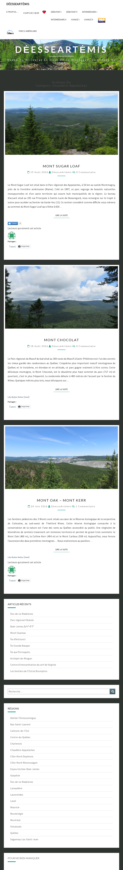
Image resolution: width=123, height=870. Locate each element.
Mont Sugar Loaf (61, 166)
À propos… (12, 11)
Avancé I (75, 19)
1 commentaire (85, 506)
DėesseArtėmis (17, 4)
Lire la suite (62, 215)
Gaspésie (15, 775)
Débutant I (56, 11)
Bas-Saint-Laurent (20, 724)
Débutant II (71, 11)
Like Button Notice (15, 397)
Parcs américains (28, 31)
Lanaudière (16, 788)
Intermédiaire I (89, 11)
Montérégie (16, 813)
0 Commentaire (86, 172)
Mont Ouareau (18, 632)
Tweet (12, 246)
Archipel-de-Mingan (21, 658)
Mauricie (14, 807)
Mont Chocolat (61, 340)
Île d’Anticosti (17, 639)
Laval (13, 800)
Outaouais (15, 826)
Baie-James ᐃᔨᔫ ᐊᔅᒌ (22, 626)
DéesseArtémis (62, 172)
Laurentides (16, 794)
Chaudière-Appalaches (22, 750)
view (27, 397)
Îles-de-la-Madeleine (21, 613)
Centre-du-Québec (20, 737)
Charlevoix (16, 743)
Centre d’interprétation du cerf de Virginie (33, 664)
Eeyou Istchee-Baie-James (24, 769)
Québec (14, 832)
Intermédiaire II (58, 19)
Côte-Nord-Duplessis (21, 756)
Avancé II (88, 19)
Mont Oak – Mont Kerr (61, 500)
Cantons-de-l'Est (19, 730)
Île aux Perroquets (20, 652)
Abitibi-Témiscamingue (23, 718)
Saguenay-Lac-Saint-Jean (24, 839)
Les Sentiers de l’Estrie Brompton (28, 671)
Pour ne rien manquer (23, 858)
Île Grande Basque (20, 645)
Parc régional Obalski (22, 620)
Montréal (15, 820)
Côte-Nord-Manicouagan (23, 762)
